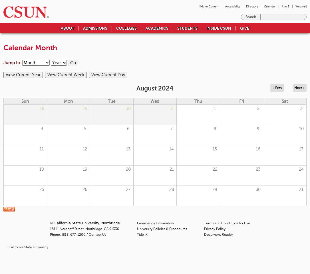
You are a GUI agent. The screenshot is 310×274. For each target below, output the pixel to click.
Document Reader (218, 235)
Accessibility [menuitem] (232, 6)
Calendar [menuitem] (270, 6)
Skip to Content (209, 6)
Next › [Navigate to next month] (299, 88)
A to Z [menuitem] (285, 6)
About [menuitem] (67, 28)
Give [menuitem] (244, 28)
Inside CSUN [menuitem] (218, 28)
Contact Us (97, 235)
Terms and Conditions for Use (227, 223)
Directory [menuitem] (252, 6)
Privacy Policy (215, 229)
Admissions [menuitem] (95, 28)
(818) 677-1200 (74, 235)
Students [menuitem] (187, 28)
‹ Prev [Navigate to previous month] (277, 88)
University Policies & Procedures (162, 229)
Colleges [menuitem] (126, 28)
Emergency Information (155, 223)
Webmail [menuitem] (301, 6)
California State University (28, 247)
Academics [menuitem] (157, 28)
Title (142, 235)
